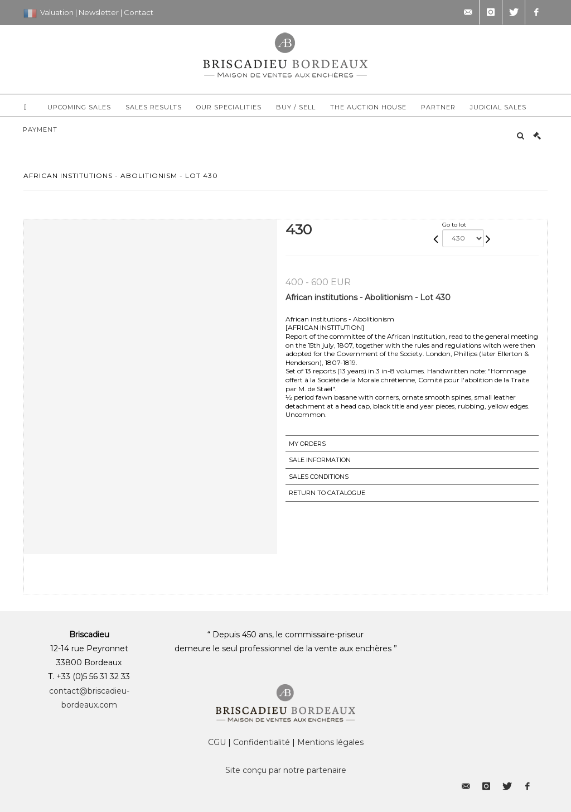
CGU (217, 742)
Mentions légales (330, 742)
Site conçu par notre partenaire (285, 770)
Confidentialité (261, 742)
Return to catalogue (327, 493)
